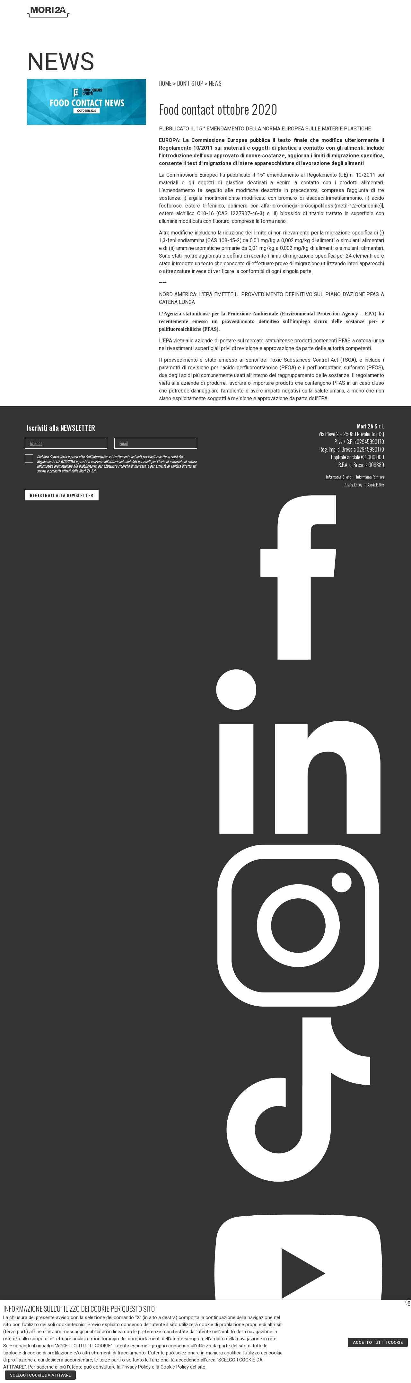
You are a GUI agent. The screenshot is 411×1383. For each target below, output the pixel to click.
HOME (165, 83)
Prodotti (256, 12)
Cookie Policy (375, 484)
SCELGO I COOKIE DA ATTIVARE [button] (40, 1375)
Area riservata (351, 12)
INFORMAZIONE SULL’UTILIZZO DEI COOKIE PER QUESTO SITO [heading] (79, 1308)
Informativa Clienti (339, 477)
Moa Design (278, 12)
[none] (375, 12)
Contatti (325, 12)
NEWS (215, 83)
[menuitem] (372, 11)
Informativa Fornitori (370, 477)
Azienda (198, 12)
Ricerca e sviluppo (226, 12)
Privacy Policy (353, 484)
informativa (99, 456)
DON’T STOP (302, 12)
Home (183, 12)
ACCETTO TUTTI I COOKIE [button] (378, 1342)
